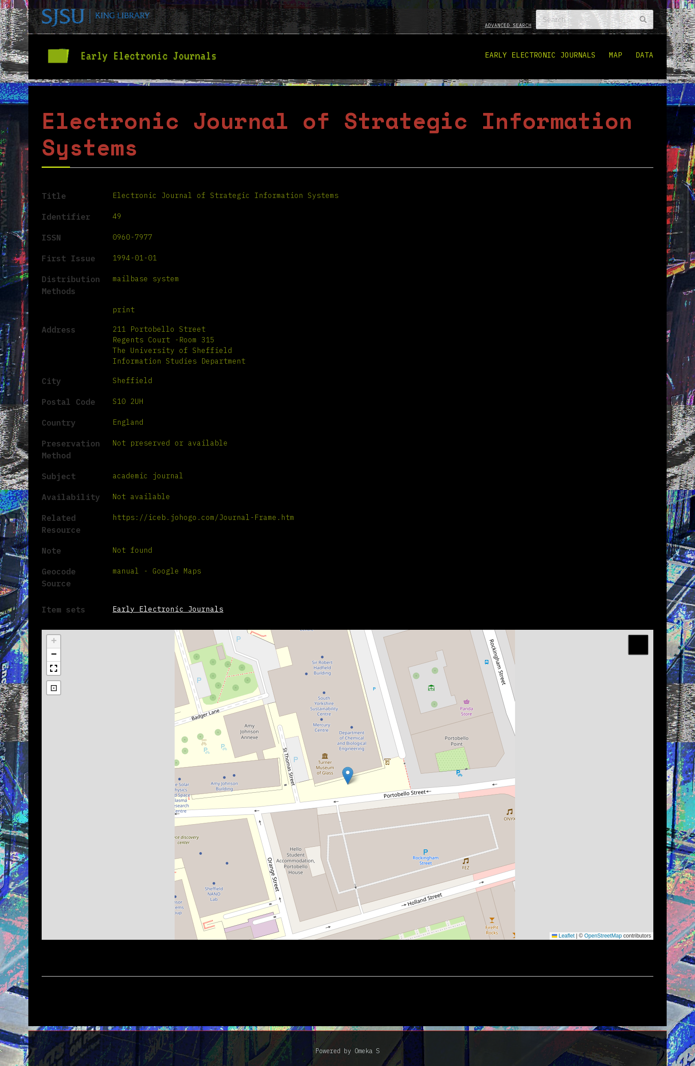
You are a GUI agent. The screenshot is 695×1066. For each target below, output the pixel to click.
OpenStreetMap (603, 936)
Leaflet (563, 936)
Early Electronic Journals (540, 54)
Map (615, 54)
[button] (347, 776)
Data (644, 54)
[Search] (594, 19)
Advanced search (508, 25)
